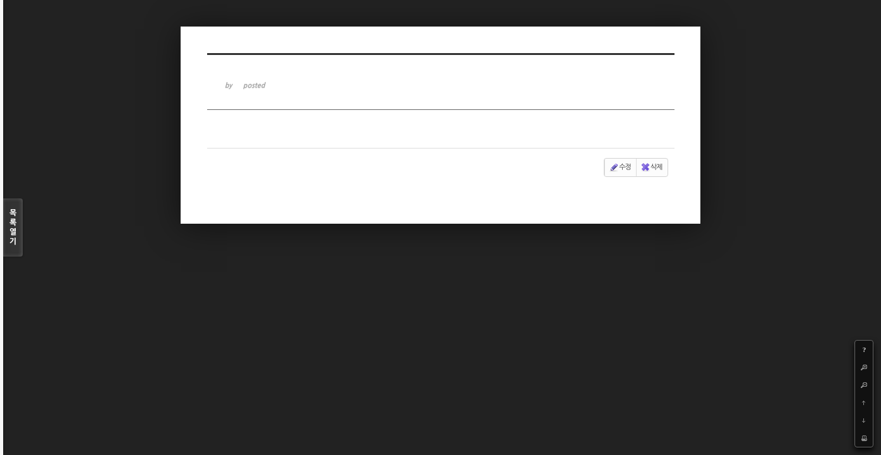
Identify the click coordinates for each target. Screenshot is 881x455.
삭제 (651, 167)
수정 (620, 167)
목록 (12, 227)
